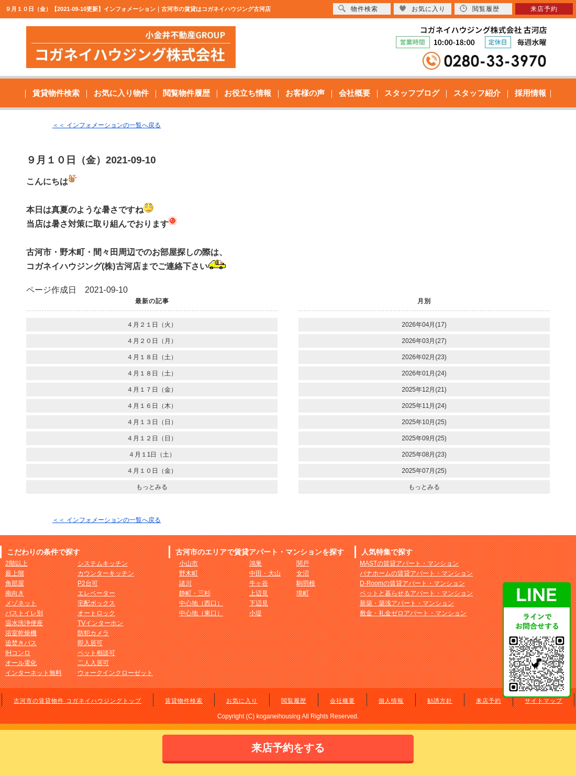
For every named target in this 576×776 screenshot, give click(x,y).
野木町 (188, 573)
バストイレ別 (24, 613)
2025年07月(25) (424, 470)
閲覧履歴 (293, 700)
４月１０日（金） (152, 470)
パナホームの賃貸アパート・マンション (416, 573)
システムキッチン (102, 563)
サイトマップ (543, 700)
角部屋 (14, 583)
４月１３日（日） (152, 422)
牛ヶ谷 (258, 583)
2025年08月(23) (424, 454)
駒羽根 (305, 583)
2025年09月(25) (424, 438)
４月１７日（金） (152, 389)
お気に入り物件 (121, 92)
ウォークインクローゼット (115, 673)
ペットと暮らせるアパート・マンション (416, 593)
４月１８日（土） (152, 357)
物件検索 (358, 9)
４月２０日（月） (152, 341)
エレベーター (96, 593)
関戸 (302, 563)
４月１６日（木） (152, 405)
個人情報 (391, 700)
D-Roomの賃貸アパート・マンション (412, 583)
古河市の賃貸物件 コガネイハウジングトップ (77, 700)
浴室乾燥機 (21, 633)
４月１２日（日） (152, 438)
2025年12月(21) (424, 389)
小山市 (188, 563)
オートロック (96, 613)
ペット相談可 (96, 653)
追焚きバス (21, 643)
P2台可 (87, 583)
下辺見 (258, 603)
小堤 (255, 613)
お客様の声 (305, 92)
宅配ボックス (96, 603)
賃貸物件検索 (56, 92)
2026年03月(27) (424, 341)
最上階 (14, 573)
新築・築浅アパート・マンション (407, 603)
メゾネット (21, 603)
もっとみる (152, 487)
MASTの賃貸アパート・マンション (409, 563)
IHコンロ (17, 653)
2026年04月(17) (424, 324)
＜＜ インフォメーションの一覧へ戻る (106, 125)
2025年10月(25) (424, 422)
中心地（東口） (201, 613)
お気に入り (242, 700)
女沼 (302, 573)
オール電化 (21, 663)
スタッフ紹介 (477, 92)
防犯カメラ (93, 633)
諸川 (185, 583)
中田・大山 (265, 573)
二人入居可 (93, 663)
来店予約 (488, 700)
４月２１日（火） (152, 324)
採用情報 (530, 92)
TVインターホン (100, 623)
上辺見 (258, 593)
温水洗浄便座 (24, 623)
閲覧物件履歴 (186, 92)
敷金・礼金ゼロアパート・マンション (413, 613)
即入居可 (90, 643)
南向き (14, 593)
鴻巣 (255, 563)
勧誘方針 (439, 700)
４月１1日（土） (152, 454)
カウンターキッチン (105, 573)
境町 (302, 593)
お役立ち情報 (247, 92)
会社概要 (354, 92)
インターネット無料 (33, 673)
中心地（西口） (201, 603)
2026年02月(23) (424, 357)
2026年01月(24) (424, 373)
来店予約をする (288, 747)
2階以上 (16, 563)
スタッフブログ (411, 92)
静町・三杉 (195, 593)
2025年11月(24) (424, 405)
